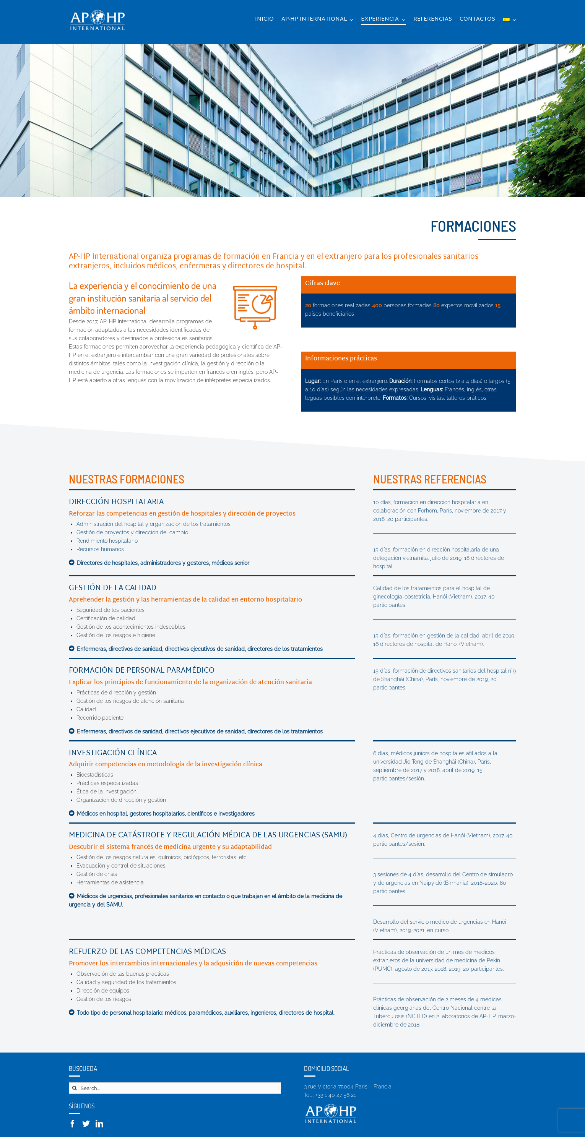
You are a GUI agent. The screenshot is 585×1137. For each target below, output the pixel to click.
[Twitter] (86, 1123)
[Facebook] (72, 1123)
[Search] (74, 1088)
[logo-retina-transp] (97, 10)
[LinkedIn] (99, 1123)
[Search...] (175, 1088)
